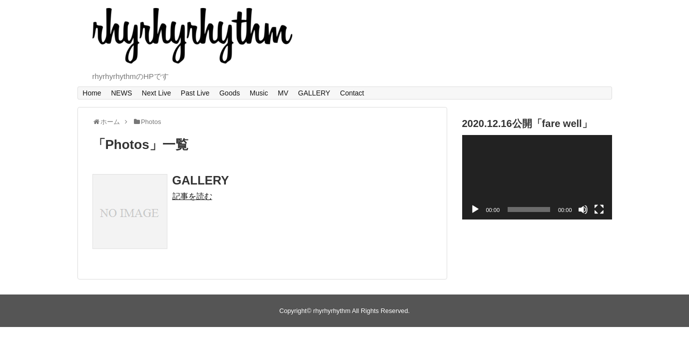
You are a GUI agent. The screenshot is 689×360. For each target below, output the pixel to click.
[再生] (475, 209)
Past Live (195, 93)
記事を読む (192, 196)
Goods (229, 93)
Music (259, 93)
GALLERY (314, 93)
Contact (352, 93)
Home (91, 93)
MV (283, 93)
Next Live (156, 93)
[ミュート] (583, 209)
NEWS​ (121, 93)
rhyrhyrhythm (332, 310)
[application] (537, 177)
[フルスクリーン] (599, 209)
